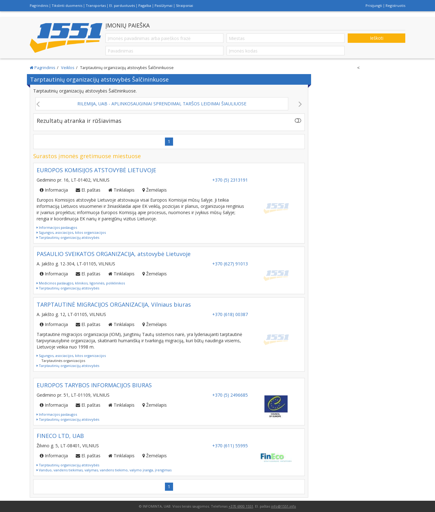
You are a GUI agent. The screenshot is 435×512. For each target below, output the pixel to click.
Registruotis (395, 5)
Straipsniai (184, 5)
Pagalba (144, 5)
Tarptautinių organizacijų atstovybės (68, 237)
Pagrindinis (39, 5)
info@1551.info (283, 506)
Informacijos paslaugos (57, 227)
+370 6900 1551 (240, 506)
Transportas (96, 5)
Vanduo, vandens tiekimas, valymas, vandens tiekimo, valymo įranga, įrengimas (104, 470)
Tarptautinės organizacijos (63, 360)
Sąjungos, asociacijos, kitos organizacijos (71, 232)
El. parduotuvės (122, 5)
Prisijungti (374, 5)
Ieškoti (376, 38)
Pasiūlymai (163, 5)
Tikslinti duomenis (67, 5)
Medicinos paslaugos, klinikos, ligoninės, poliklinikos (81, 283)
